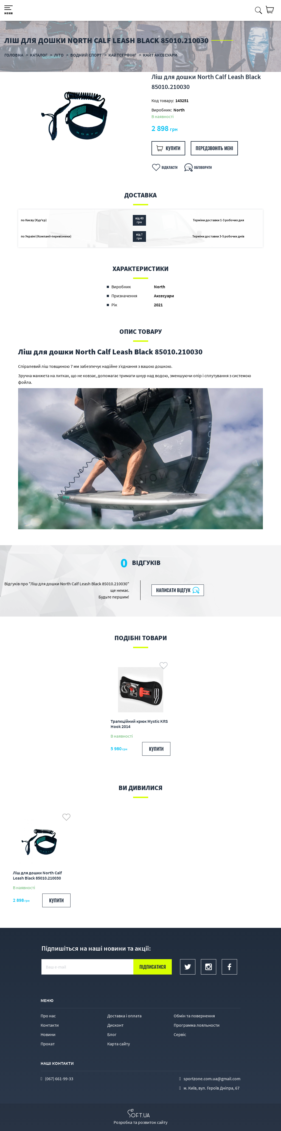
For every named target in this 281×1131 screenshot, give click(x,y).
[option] (79, 114)
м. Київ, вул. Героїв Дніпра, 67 (212, 1088)
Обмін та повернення (194, 1015)
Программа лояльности (197, 1025)
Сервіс (180, 1034)
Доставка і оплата (124, 1015)
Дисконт (115, 1025)
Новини (48, 1034)
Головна (13, 55)
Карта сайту (118, 1043)
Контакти (50, 1025)
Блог (112, 1034)
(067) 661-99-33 (59, 1078)
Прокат (48, 1043)
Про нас (48, 1015)
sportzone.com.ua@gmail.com (212, 1078)
